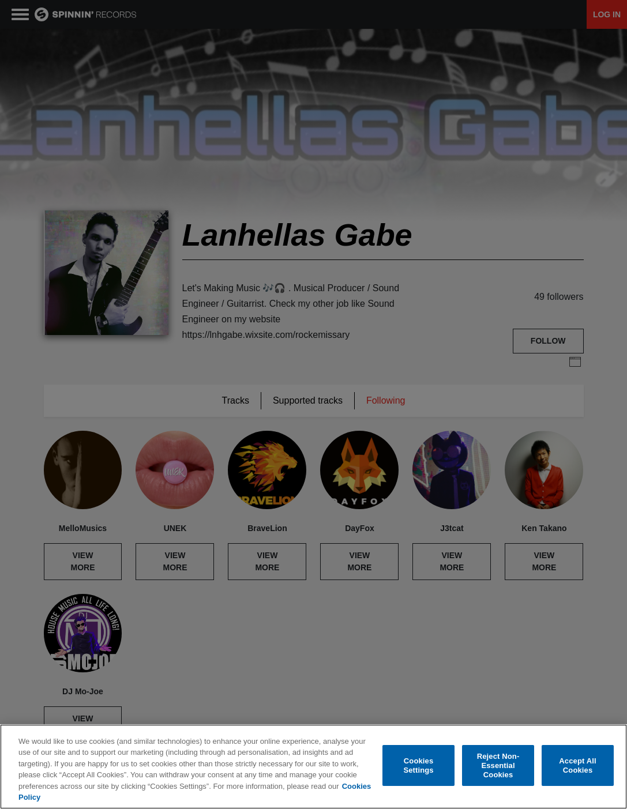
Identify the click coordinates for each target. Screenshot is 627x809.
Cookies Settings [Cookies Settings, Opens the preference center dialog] (418, 766)
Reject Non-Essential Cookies (498, 765)
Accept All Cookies (577, 766)
